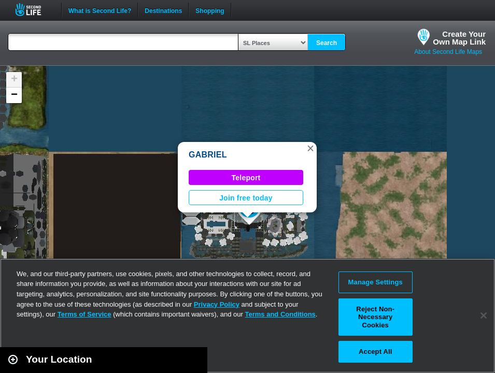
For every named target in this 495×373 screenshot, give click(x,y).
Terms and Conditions (280, 314)
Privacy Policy (216, 304)
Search (326, 43)
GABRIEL (208, 154)
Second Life (34, 10)
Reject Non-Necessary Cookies (375, 317)
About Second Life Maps (448, 51)
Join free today (246, 198)
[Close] (483, 315)
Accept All (375, 351)
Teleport (246, 178)
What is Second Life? (99, 9)
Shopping (209, 9)
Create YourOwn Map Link (459, 38)
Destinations (163, 9)
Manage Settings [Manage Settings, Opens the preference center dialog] (375, 282)
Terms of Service (84, 314)
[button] (310, 148)
